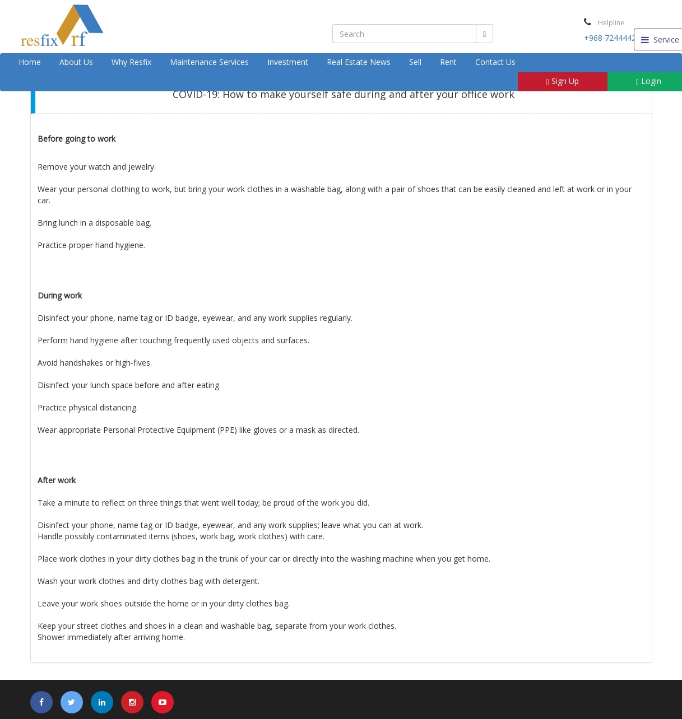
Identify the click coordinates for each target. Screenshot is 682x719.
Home (29, 62)
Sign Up (562, 81)
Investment (287, 62)
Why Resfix (131, 62)
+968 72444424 (612, 37)
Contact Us (495, 62)
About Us (76, 62)
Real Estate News (359, 62)
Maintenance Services (209, 62)
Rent (448, 62)
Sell (415, 62)
